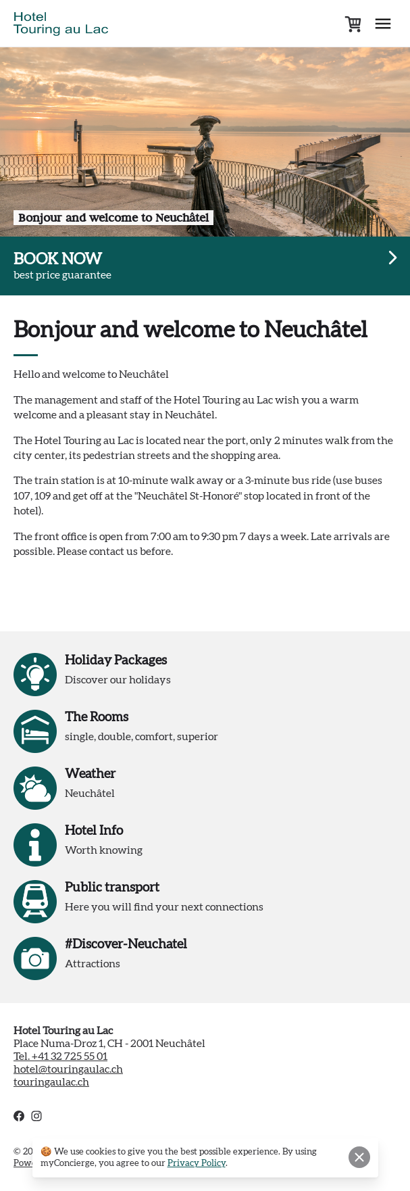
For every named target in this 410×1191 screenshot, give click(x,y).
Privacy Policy (197, 1163)
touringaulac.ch (51, 1082)
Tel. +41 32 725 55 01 (60, 1056)
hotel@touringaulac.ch (68, 1069)
